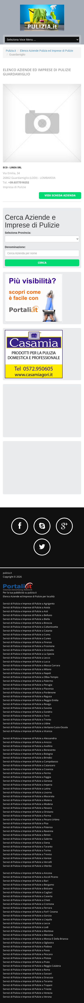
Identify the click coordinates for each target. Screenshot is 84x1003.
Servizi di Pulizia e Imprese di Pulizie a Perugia (27, 684)
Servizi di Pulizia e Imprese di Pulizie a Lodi (25, 927)
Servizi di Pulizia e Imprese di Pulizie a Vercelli (27, 862)
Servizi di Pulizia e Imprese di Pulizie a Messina (28, 935)
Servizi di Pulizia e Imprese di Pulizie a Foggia (27, 777)
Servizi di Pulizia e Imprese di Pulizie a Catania (27, 630)
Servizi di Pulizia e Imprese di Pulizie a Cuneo (27, 638)
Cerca (42, 262)
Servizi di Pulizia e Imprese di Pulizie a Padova (27, 946)
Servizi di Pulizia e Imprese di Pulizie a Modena (28, 804)
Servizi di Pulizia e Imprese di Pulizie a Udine (26, 723)
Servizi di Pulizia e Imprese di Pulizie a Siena (26, 842)
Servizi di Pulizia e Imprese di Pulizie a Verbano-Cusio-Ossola (35, 727)
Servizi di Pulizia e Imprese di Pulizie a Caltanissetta (30, 626)
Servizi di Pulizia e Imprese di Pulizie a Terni (26, 715)
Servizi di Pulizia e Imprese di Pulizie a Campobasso (30, 761)
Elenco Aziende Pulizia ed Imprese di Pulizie (46, 50)
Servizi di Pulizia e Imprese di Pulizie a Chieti (26, 900)
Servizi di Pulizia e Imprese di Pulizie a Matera (27, 800)
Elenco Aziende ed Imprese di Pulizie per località (29, 596)
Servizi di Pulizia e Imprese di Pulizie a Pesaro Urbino (31, 819)
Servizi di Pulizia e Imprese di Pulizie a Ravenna (28, 831)
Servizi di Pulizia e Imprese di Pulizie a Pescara (28, 954)
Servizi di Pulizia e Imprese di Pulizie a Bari (25, 880)
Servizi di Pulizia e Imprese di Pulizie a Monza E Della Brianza (35, 938)
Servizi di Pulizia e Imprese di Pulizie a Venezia (27, 992)
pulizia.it (7, 572)
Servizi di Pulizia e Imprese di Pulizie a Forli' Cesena (30, 911)
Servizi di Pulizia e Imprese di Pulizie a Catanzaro (29, 765)
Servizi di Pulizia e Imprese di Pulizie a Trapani (27, 985)
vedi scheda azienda (60, 195)
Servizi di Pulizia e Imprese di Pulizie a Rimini (26, 835)
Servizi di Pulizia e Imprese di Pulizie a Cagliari (27, 892)
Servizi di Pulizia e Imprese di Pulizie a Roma (26, 969)
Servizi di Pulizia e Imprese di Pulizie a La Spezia (28, 653)
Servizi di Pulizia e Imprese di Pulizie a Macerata (28, 796)
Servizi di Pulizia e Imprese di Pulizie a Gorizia (27, 915)
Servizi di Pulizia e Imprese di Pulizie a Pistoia (27, 958)
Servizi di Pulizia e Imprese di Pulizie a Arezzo (27, 742)
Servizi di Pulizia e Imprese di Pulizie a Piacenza (28, 688)
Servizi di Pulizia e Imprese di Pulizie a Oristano (28, 811)
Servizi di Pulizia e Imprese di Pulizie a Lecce (26, 923)
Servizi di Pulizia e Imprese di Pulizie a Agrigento (29, 603)
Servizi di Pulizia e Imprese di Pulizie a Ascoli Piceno (30, 877)
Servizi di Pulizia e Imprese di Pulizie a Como (26, 634)
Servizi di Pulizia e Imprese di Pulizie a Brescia (27, 623)
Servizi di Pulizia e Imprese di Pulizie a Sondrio (27, 711)
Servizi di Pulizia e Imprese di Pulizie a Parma (27, 815)
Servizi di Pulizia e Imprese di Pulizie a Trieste (27, 989)
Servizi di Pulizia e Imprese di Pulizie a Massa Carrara (31, 665)
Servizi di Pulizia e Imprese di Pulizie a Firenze (27, 642)
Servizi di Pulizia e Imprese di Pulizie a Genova (27, 780)
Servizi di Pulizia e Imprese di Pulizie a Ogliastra (28, 942)
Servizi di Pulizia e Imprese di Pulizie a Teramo (27, 981)
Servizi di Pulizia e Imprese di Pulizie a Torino (27, 850)
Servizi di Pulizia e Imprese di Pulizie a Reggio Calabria (32, 965)
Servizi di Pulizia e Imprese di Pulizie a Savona (27, 708)
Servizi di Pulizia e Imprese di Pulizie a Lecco (26, 657)
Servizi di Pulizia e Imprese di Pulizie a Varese (27, 858)
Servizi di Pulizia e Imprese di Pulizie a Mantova (28, 931)
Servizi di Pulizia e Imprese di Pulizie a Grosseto (28, 650)
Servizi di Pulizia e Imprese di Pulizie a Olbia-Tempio (30, 677)
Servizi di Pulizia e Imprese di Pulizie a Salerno (27, 838)
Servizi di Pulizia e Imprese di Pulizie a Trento (27, 719)
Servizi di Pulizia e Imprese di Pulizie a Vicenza (27, 731)
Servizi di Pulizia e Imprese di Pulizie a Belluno (27, 615)
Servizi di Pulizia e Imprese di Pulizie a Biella (26, 619)
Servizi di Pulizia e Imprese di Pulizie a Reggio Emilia (30, 700)
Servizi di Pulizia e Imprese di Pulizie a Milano (27, 669)
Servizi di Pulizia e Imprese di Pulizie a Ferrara (27, 907)
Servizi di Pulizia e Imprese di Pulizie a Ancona (27, 873)
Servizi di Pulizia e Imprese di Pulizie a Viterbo (27, 866)
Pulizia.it (11, 50)
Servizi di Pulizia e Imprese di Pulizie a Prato (26, 962)
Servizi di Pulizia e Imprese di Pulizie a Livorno (27, 792)
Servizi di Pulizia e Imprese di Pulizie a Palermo (28, 681)
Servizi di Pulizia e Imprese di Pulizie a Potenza (28, 827)
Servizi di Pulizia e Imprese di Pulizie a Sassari (27, 973)
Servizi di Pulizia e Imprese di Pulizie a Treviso (27, 854)
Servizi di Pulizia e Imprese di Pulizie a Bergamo (28, 884)
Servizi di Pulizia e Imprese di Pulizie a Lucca (26, 661)
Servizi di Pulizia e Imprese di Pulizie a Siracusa (28, 977)
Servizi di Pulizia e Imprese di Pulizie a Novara (27, 808)
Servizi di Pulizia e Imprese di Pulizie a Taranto (27, 846)
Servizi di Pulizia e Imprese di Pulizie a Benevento (29, 750)
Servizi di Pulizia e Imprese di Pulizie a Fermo (27, 773)
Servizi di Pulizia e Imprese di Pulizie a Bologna (28, 753)
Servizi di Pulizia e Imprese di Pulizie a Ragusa (27, 696)
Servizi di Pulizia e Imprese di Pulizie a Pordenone (29, 692)
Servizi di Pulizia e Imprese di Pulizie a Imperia (27, 784)
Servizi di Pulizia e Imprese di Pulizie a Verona (27, 996)
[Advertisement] (34, 410)
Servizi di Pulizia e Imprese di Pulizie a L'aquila (27, 919)
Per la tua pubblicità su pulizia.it (20, 592)
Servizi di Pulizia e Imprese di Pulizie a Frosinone (29, 646)
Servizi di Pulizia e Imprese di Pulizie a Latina (26, 788)
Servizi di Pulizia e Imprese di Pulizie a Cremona (28, 904)
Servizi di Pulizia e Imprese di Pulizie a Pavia (26, 950)
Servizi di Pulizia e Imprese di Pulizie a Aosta (26, 607)
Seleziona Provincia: (18, 232)
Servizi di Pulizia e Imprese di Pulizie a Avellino (27, 746)
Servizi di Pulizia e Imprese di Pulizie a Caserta (27, 896)
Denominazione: (15, 247)
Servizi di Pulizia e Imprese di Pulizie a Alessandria (30, 738)
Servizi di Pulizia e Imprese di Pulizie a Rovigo (27, 704)
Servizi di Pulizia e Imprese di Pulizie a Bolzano (28, 888)
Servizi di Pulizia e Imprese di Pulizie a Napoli (27, 673)
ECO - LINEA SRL (12, 167)
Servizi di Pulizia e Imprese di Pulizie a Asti (25, 611)
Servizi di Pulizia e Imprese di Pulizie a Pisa (25, 823)
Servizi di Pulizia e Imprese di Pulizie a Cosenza (28, 769)
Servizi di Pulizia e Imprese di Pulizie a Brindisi (27, 757)
